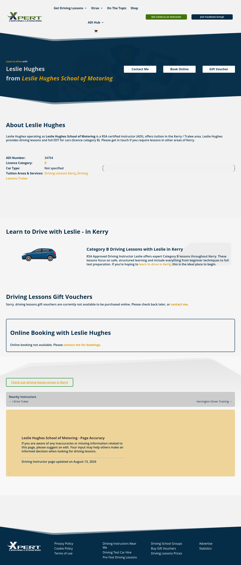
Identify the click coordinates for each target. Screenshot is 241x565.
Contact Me (140, 69)
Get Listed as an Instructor (166, 16)
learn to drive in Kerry (155, 264)
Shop (134, 8)
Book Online (179, 69)
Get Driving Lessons (68, 8)
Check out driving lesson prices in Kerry (39, 382)
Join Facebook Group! (212, 16)
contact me (179, 304)
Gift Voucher (218, 69)
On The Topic (117, 8)
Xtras (95, 8)
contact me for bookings (81, 345)
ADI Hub (94, 22)
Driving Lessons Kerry (60, 173)
